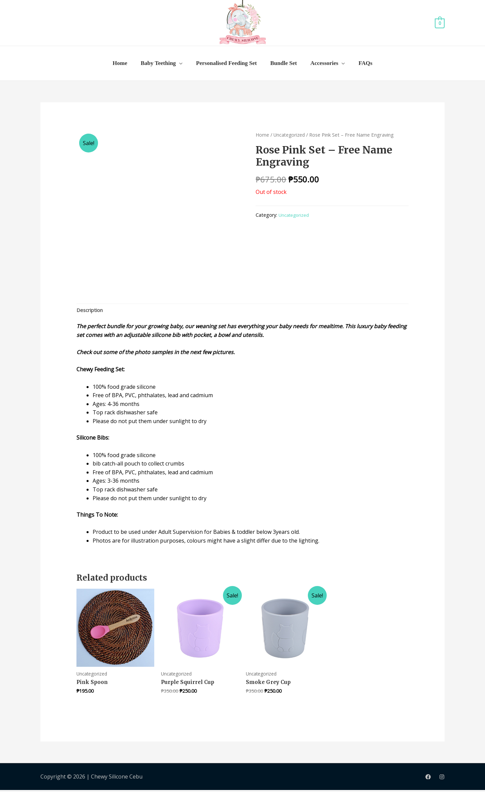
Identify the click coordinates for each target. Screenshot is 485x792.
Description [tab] (91, 310)
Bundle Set (283, 63)
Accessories (324, 63)
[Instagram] (442, 779)
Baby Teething (158, 63)
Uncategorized (290, 134)
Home (119, 63)
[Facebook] (428, 779)
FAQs (365, 63)
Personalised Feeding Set (226, 63)
